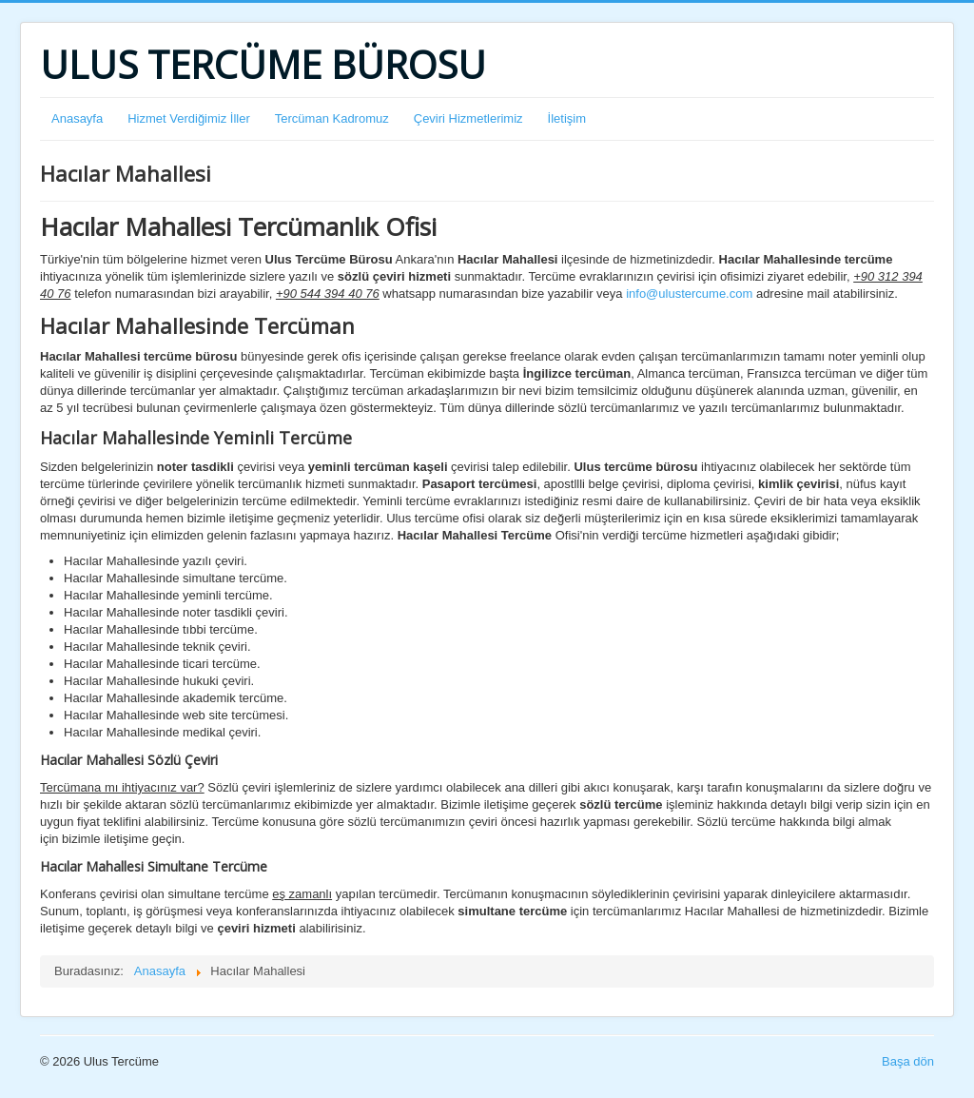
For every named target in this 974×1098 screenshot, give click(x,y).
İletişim (567, 118)
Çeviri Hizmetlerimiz (468, 118)
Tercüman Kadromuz (332, 118)
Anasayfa (77, 118)
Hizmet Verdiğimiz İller (188, 118)
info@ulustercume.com (689, 293)
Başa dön (908, 1061)
